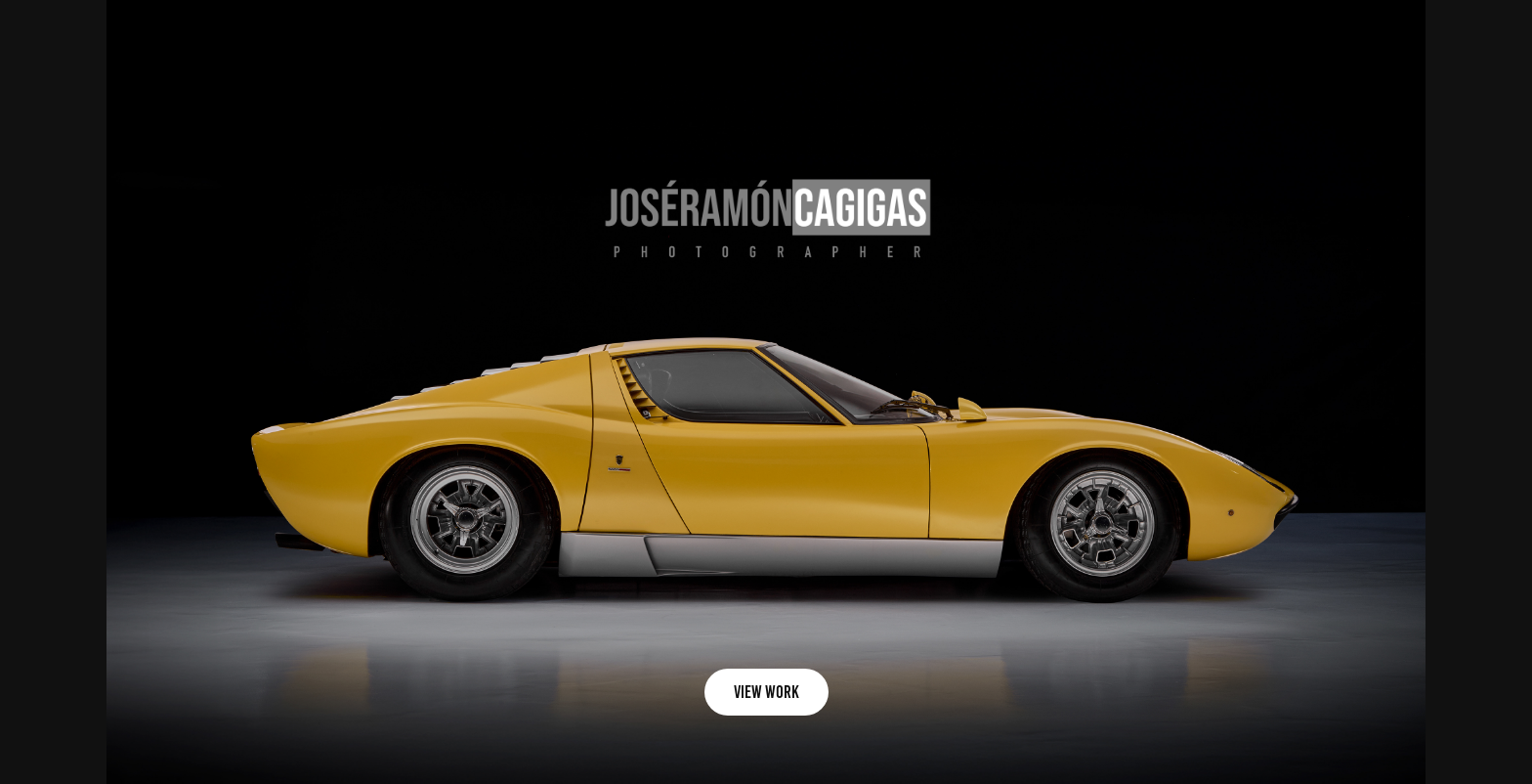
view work (766, 692)
